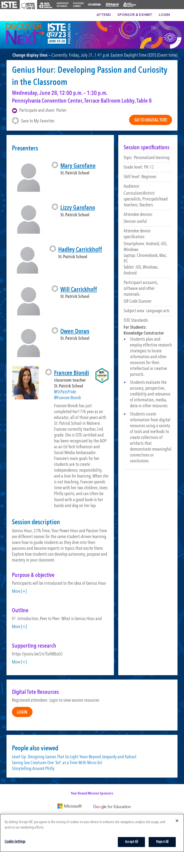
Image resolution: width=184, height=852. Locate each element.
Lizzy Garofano (77, 208)
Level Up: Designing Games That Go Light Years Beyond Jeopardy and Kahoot (74, 757)
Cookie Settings (15, 842)
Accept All (131, 842)
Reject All (162, 842)
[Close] (177, 821)
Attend (104, 15)
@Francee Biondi (67, 398)
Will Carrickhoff (78, 290)
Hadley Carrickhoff (80, 250)
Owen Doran (74, 331)
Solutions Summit (78, 5)
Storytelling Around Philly (33, 769)
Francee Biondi (71, 373)
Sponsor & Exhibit (134, 15)
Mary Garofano (77, 166)
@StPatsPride (65, 392)
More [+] (19, 591)
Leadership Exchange (63, 5)
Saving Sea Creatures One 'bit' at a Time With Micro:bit (57, 763)
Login (164, 15)
